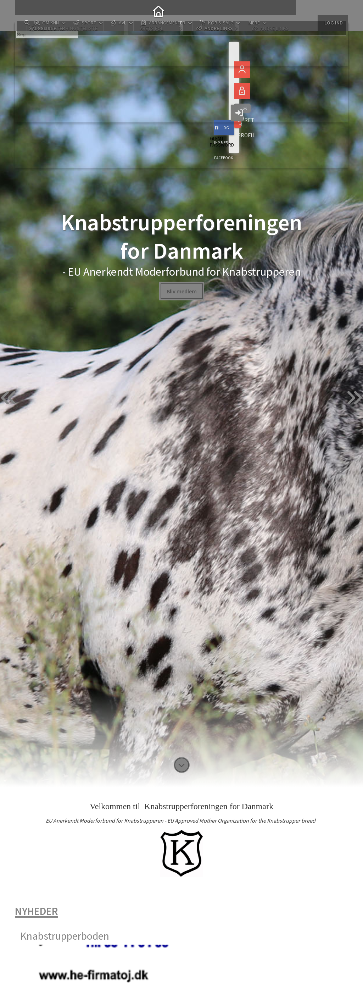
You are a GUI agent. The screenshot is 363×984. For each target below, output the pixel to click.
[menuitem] (25, 10)
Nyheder (36, 911)
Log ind (333, 10)
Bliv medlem (182, 290)
